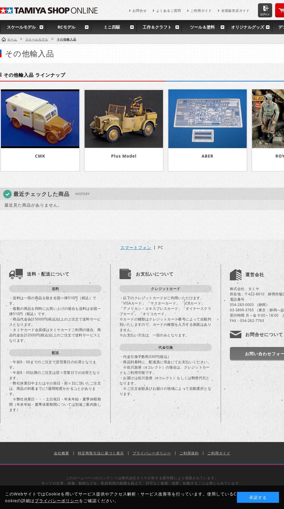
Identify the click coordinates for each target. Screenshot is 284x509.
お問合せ (140, 10)
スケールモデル (21, 27)
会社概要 (61, 453)
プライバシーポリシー (152, 453)
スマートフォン (135, 248)
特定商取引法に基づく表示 (101, 453)
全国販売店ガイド (235, 10)
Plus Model (123, 156)
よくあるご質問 (168, 10)
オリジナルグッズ (247, 27)
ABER (207, 156)
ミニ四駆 (112, 27)
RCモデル (66, 27)
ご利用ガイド (201, 10)
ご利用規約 (189, 453)
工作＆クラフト (157, 27)
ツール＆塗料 (202, 27)
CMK (40, 156)
